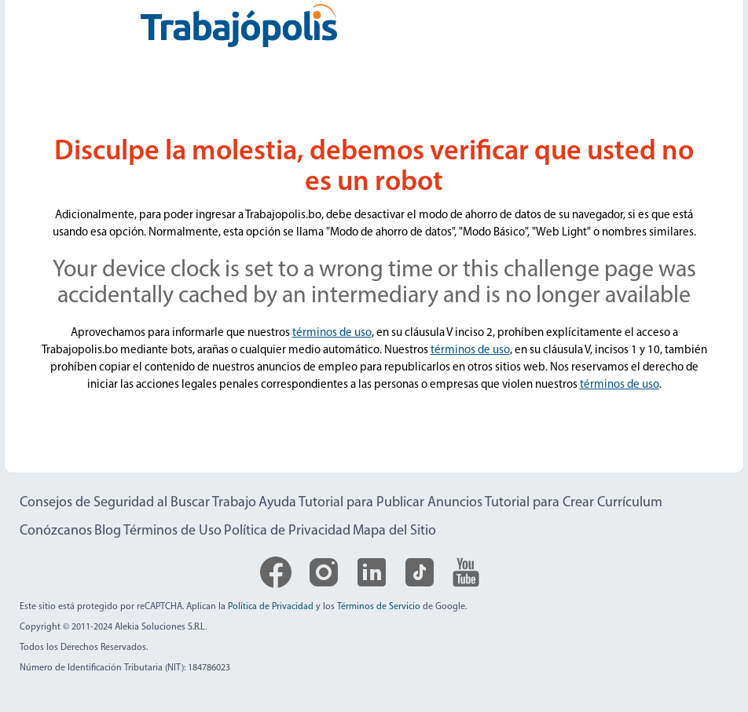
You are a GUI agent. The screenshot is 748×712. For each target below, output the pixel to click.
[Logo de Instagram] (324, 572)
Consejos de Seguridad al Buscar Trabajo (138, 502)
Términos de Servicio (378, 607)
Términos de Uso (172, 531)
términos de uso (332, 333)
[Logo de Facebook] (276, 572)
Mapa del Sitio (394, 531)
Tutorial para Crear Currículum (573, 502)
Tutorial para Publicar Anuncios (390, 502)
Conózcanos (56, 531)
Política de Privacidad (287, 531)
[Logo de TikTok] (419, 572)
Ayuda (277, 502)
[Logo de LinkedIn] (371, 572)
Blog (107, 531)
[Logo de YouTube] (466, 572)
